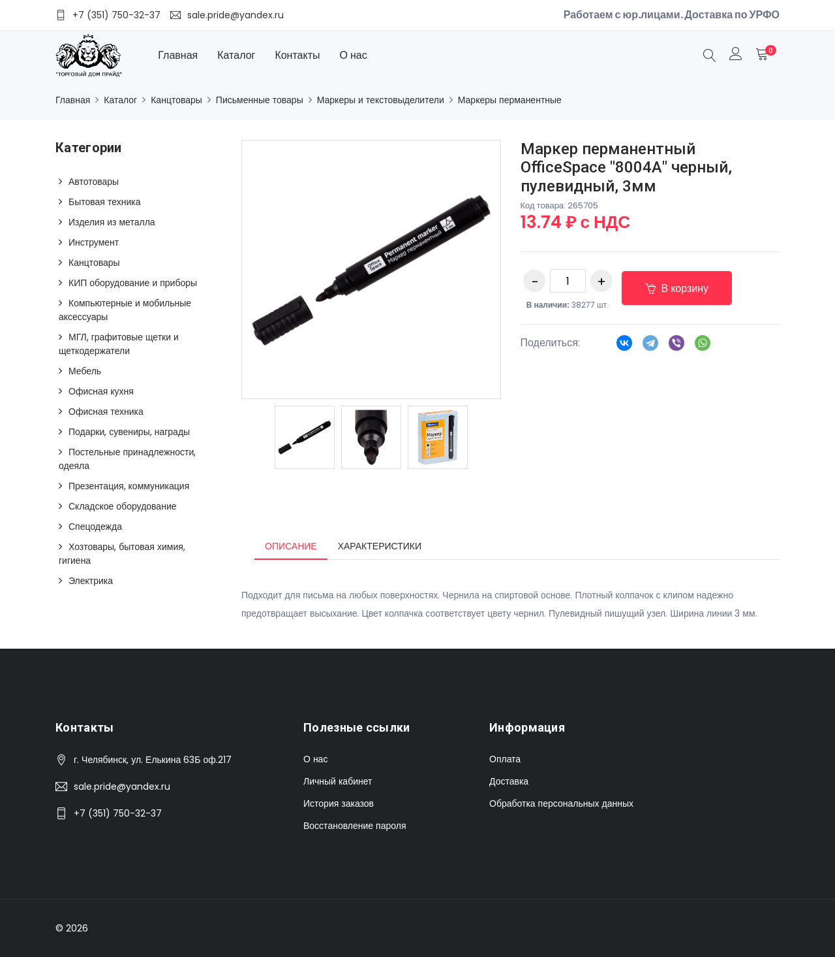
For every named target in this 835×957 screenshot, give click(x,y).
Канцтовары (176, 99)
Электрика (90, 580)
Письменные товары (259, 99)
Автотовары (93, 181)
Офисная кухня (101, 391)
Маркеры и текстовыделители (380, 99)
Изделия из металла (111, 222)
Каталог (236, 55)
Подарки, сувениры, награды (129, 431)
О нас (353, 55)
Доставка (508, 781)
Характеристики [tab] (379, 546)
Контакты (297, 55)
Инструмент (93, 242)
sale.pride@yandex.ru (122, 786)
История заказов (338, 803)
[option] (305, 437)
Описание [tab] (291, 546)
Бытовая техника (104, 201)
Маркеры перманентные (510, 99)
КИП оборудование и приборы (132, 282)
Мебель (84, 371)
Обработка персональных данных (561, 803)
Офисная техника (106, 411)
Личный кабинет (337, 781)
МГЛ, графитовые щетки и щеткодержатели (119, 344)
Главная (178, 55)
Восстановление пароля (354, 825)
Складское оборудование (122, 506)
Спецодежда (95, 526)
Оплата (505, 759)
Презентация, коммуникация (128, 486)
